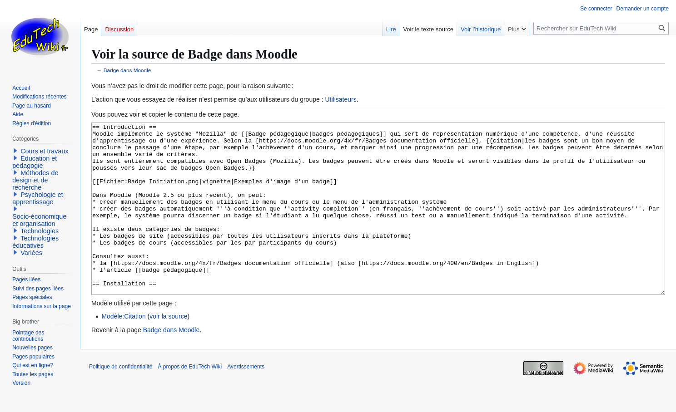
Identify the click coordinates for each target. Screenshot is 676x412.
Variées (31, 252)
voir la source (168, 350)
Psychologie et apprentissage (37, 198)
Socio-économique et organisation (39, 220)
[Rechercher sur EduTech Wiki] (601, 28)
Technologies (39, 231)
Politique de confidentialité (120, 400)
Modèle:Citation (123, 350)
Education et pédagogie (34, 162)
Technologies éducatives (35, 242)
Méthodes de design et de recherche (35, 180)
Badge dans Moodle (127, 70)
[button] (15, 150)
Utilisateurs (340, 99)
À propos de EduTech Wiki (190, 400)
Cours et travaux (44, 151)
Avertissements (245, 400)
